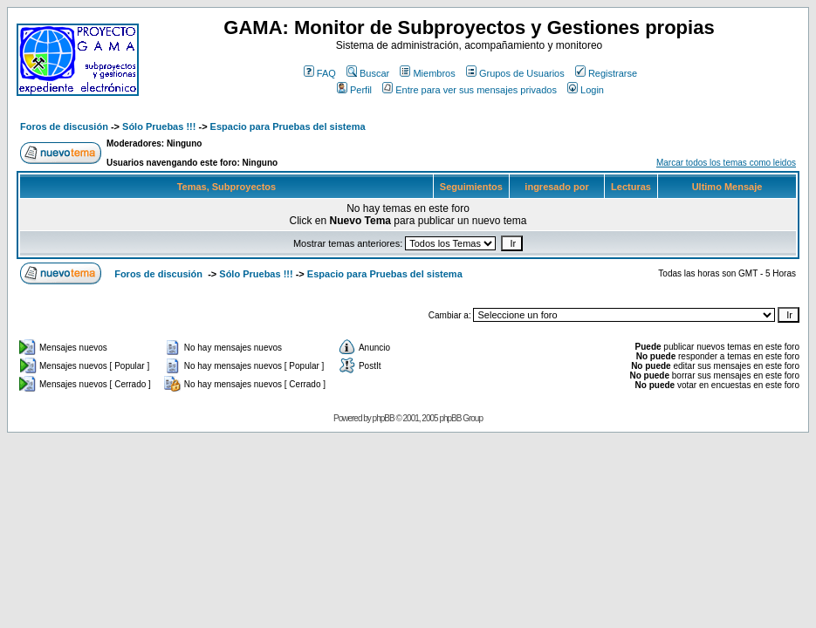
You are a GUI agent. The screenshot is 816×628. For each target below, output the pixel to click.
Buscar (367, 73)
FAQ (320, 73)
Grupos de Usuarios (515, 73)
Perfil (354, 90)
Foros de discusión (64, 126)
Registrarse (606, 73)
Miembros (427, 73)
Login (585, 90)
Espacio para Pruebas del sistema (288, 126)
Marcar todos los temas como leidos (726, 162)
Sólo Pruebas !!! (158, 126)
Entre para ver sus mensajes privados (469, 90)
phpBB (383, 418)
